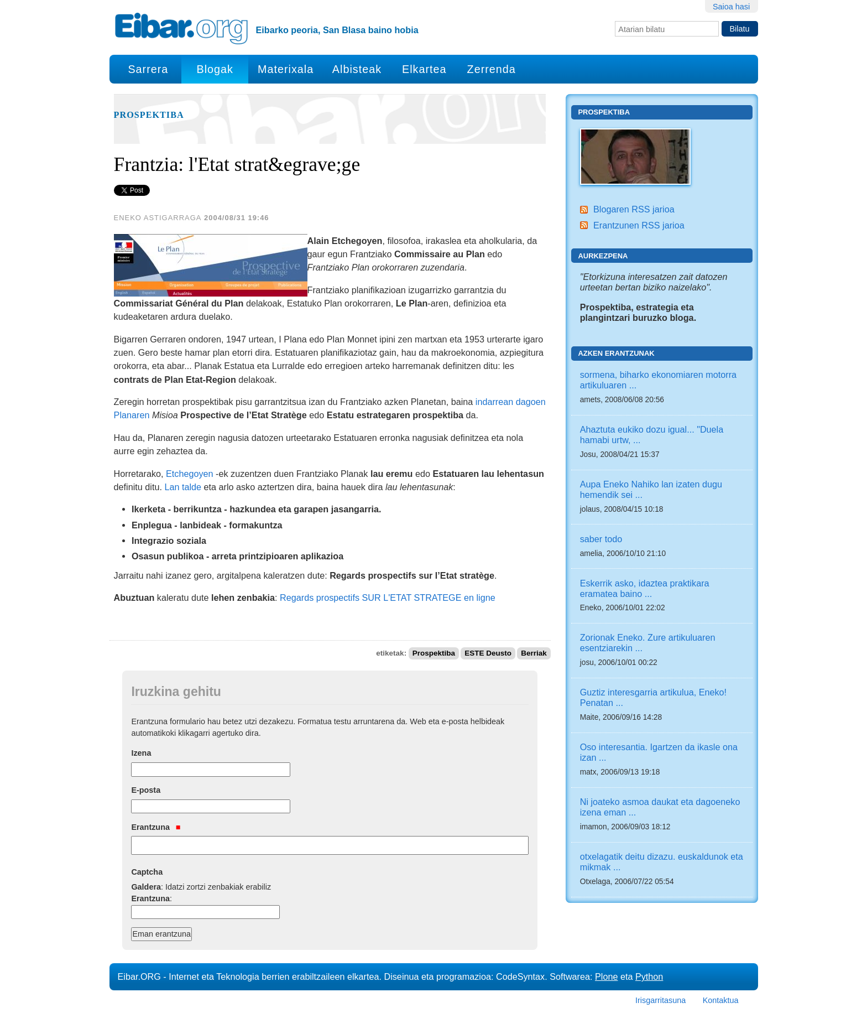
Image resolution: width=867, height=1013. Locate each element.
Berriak (534, 653)
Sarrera (148, 69)
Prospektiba (149, 115)
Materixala (286, 69)
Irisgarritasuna (660, 1000)
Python (649, 976)
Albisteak (357, 69)
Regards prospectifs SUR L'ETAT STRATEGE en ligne (387, 597)
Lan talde (182, 487)
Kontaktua (721, 1000)
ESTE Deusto (487, 653)
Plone (606, 976)
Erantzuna (155, 827)
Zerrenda (491, 69)
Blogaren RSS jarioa (634, 209)
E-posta (145, 790)
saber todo (601, 539)
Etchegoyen (189, 474)
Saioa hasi (731, 6)
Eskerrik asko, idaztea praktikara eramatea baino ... (644, 588)
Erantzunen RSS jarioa (639, 225)
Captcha (147, 871)
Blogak (214, 69)
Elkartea (424, 69)
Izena (141, 753)
